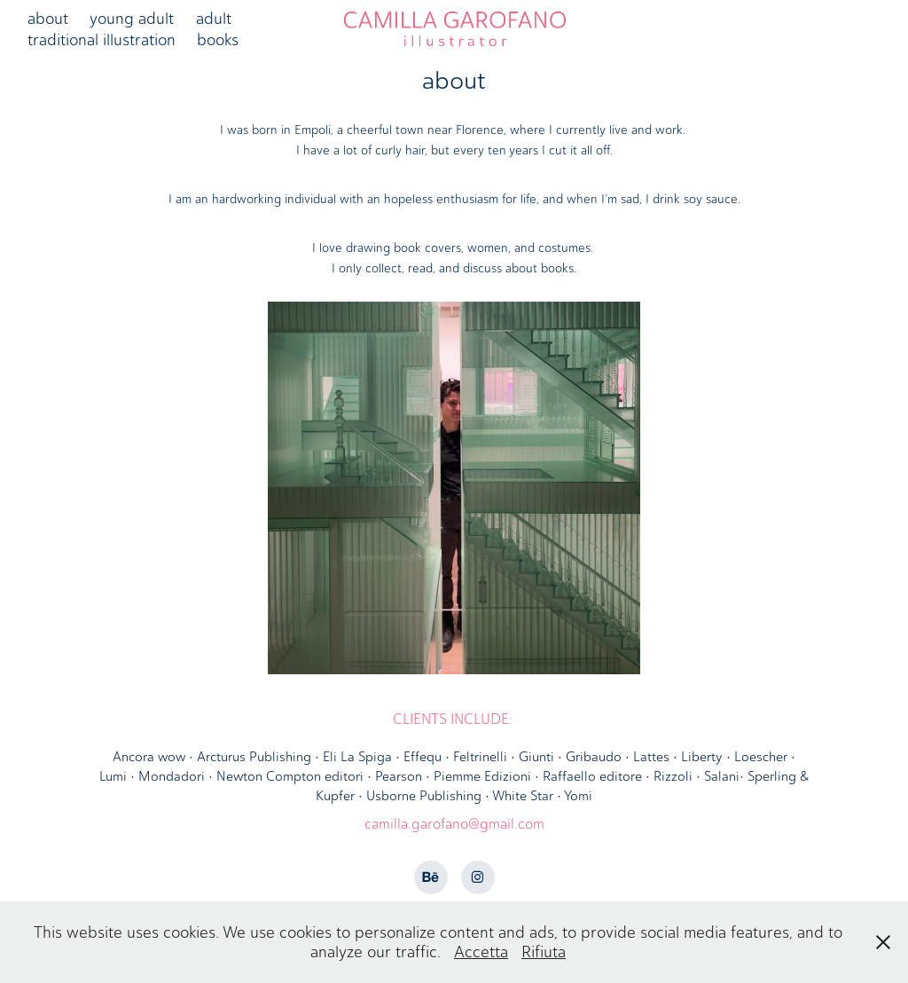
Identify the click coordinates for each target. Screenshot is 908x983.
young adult (132, 18)
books (218, 40)
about (47, 18)
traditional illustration (101, 40)
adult (213, 18)
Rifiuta (543, 952)
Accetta (481, 952)
